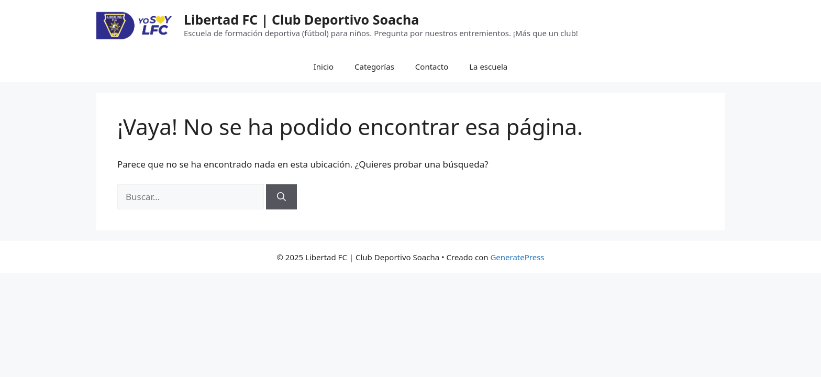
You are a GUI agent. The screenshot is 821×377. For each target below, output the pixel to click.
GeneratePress (517, 257)
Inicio (324, 66)
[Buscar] (281, 196)
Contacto (431, 66)
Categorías (374, 66)
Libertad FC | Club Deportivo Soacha (301, 19)
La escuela (488, 66)
